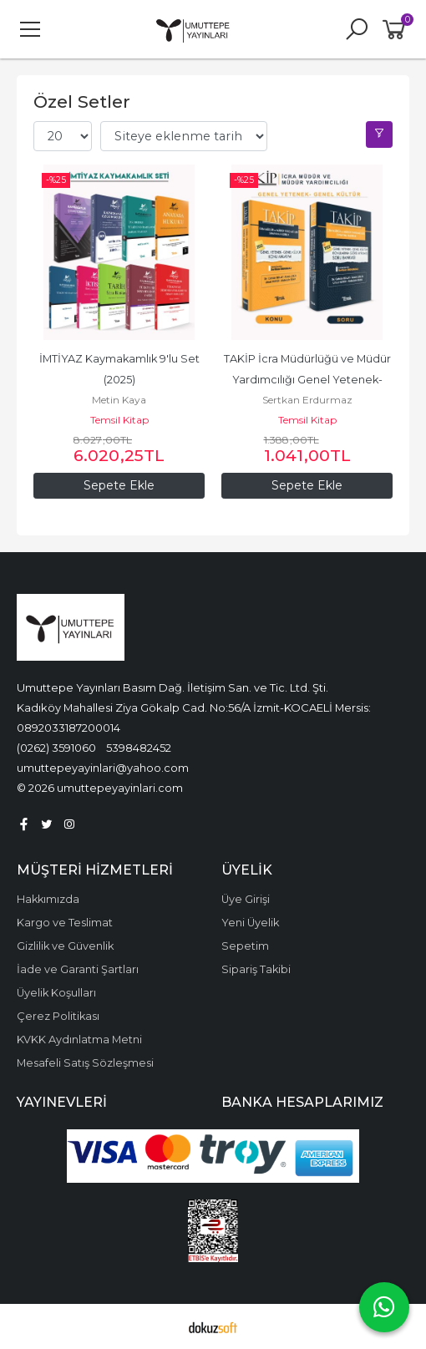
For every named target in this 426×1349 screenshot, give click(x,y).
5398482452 (138, 747)
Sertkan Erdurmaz (307, 399)
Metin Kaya (119, 399)
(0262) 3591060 (56, 747)
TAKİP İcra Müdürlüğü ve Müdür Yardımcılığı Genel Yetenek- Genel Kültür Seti (308, 379)
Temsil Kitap (119, 419)
